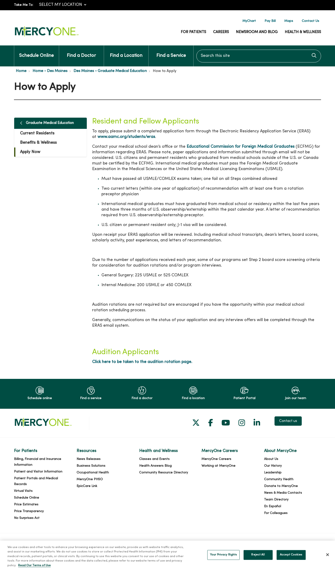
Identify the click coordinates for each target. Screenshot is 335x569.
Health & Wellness (303, 32)
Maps (288, 21)
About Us (271, 459)
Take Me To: (23, 5)
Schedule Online (36, 51)
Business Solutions (91, 465)
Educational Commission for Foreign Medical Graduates (241, 147)
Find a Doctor (81, 51)
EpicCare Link (87, 486)
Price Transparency (29, 511)
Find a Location (126, 51)
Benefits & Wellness (38, 143)
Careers (221, 32)
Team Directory (276, 499)
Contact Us (310, 21)
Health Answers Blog (155, 465)
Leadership (272, 472)
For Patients (193, 32)
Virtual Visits (23, 491)
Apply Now (30, 152)
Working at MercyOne (218, 465)
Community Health (278, 479)
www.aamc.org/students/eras (126, 137)
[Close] (327, 559)
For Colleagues (276, 513)
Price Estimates (26, 504)
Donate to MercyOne (281, 486)
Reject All (258, 559)
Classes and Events (154, 459)
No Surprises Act (27, 518)
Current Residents (37, 133)
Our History (273, 465)
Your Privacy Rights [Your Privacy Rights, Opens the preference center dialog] (223, 559)
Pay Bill (270, 21)
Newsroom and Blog (257, 32)
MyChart (249, 21)
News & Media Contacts (283, 492)
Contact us (288, 421)
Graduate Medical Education (50, 123)
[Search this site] (258, 56)
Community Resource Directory (163, 472)
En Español (272, 506)
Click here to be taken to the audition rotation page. (142, 362)
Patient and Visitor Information (38, 471)
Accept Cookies (291, 559)
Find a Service (171, 51)
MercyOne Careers (216, 459)
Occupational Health (93, 472)
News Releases (88, 459)
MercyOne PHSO (90, 479)
